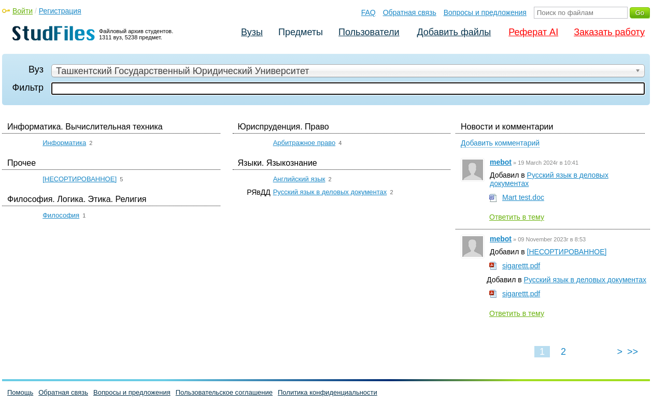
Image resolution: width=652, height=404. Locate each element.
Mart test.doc (523, 197)
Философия (60, 215)
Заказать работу (609, 32)
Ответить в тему (516, 217)
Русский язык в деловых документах (330, 192)
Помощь (20, 392)
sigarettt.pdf (521, 266)
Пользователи (368, 32)
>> (632, 352)
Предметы (300, 32)
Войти (22, 11)
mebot (501, 162)
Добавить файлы (454, 32)
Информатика (64, 143)
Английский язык (299, 179)
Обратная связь (409, 12)
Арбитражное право (304, 143)
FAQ (368, 12)
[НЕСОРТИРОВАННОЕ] (79, 179)
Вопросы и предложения (485, 12)
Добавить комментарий (500, 143)
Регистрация (60, 11)
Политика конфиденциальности (327, 392)
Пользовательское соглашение (224, 392)
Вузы (252, 32)
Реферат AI (533, 32)
